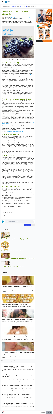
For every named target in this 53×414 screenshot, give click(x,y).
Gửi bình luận (27, 225)
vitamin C (23, 74)
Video (19, 6)
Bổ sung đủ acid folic (7, 33)
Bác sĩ (31, 6)
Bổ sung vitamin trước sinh (8, 31)
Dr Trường (13, 17)
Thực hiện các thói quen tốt (8, 30)
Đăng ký (49, 412)
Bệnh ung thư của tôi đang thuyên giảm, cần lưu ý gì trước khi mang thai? (18, 353)
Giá (29, 6)
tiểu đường (13, 159)
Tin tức (13, 6)
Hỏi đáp (25, 6)
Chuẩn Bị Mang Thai (7, 6)
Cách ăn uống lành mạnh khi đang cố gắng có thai (14, 239)
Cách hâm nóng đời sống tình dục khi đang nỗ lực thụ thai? (17, 336)
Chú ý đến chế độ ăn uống (8, 29)
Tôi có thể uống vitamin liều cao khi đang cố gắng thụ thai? (17, 366)
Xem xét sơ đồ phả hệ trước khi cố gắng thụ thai (14, 251)
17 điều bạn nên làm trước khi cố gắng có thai (13, 266)
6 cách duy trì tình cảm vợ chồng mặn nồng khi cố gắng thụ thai (18, 258)
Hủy (33, 225)
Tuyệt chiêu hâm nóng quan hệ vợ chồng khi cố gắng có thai (17, 319)
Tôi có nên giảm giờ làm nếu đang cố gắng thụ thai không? (17, 394)
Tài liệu (34, 6)
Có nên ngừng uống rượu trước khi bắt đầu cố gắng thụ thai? (17, 403)
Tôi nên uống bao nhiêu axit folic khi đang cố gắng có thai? (17, 385)
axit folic (30, 74)
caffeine (26, 116)
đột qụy (4, 159)
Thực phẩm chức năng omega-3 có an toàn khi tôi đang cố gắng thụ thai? (17, 375)
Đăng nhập (43, 412)
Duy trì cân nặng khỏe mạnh (8, 34)
